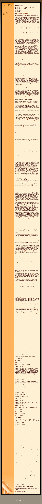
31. (15, 396)
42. (15, 419)
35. (15, 405)
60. (15, 461)
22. (15, 368)
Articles (4, 14)
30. (15, 394)
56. (15, 449)
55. (15, 447)
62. (15, 467)
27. (15, 388)
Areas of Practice (5, 13)
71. (15, 488)
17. (15, 358)
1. (15, 322)
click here (16, 491)
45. (15, 426)
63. (15, 469)
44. (15, 424)
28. (15, 390)
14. (15, 352)
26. (15, 386)
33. (15, 400)
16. (15, 356)
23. (15, 377)
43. (15, 422)
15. (15, 354)
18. (15, 360)
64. (15, 471)
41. (15, 417)
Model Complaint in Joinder (25, 320)
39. (15, 413)
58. (15, 455)
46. (15, 428)
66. (15, 478)
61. (15, 464)
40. (15, 415)
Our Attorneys (5, 12)
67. (15, 480)
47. (15, 430)
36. (15, 407)
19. (15, 362)
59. (15, 458)
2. (15, 324)
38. (15, 411)
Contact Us (4, 15)
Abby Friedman (25, 13)
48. (15, 432)
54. (15, 445)
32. (15, 398)
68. (15, 482)
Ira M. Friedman (18, 13)
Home (4, 9)
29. (15, 392)
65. (15, 474)
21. (15, 366)
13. (15, 350)
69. (15, 484)
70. (15, 486)
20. (15, 364)
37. (15, 409)
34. (15, 402)
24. (15, 379)
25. (15, 381)
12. (15, 348)
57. (15, 452)
